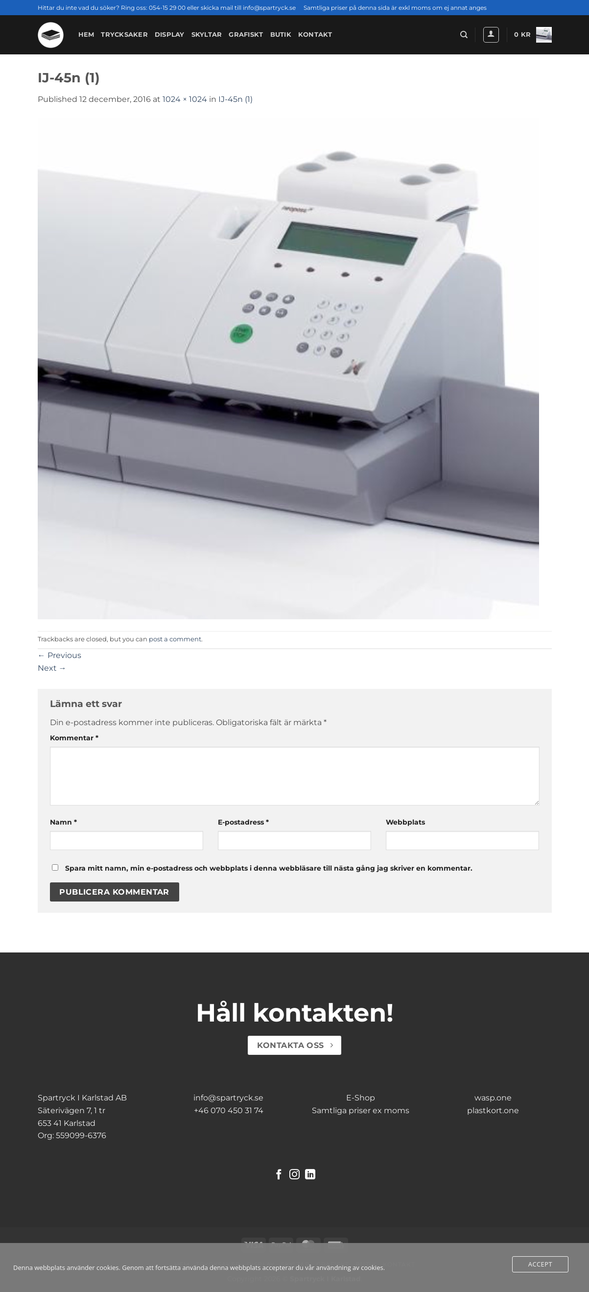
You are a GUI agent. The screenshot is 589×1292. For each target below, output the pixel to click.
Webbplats (405, 822)
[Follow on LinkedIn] (310, 1175)
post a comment (175, 639)
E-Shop (360, 1097)
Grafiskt (246, 34)
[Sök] (464, 34)
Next (52, 668)
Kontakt (315, 34)
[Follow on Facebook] (279, 1175)
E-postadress (243, 822)
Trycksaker (124, 34)
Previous (59, 655)
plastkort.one (493, 1110)
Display (170, 34)
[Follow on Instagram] (294, 1175)
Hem (86, 34)
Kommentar (74, 737)
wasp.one (493, 1097)
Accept (540, 1264)
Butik (280, 34)
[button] (491, 35)
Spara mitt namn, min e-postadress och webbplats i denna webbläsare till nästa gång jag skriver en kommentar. (268, 868)
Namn (63, 822)
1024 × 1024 (185, 99)
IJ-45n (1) (235, 99)
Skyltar (206, 34)
